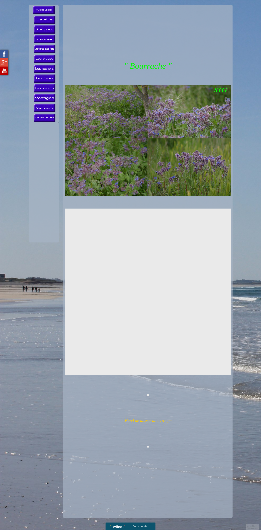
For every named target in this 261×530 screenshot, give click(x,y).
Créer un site (140, 526)
